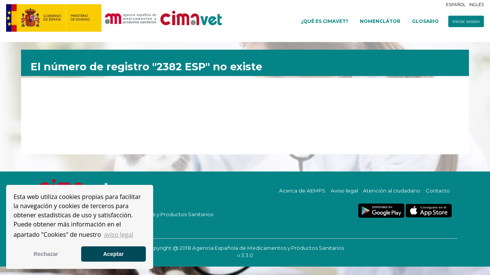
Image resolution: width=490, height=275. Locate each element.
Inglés (476, 4)
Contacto (438, 191)
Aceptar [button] (113, 254)
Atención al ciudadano (391, 191)
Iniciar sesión (466, 21)
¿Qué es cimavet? (324, 21)
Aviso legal (344, 191)
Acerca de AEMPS (302, 191)
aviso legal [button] (118, 234)
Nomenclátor (380, 21)
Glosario (425, 21)
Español (456, 4)
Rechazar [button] (46, 254)
